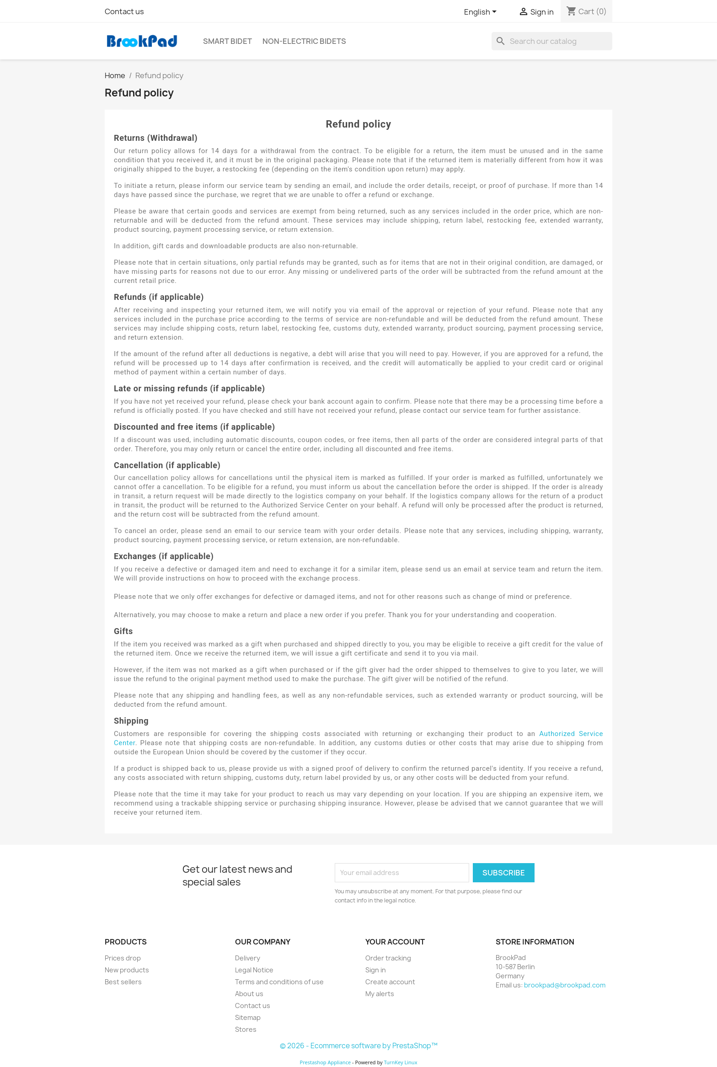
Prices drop (123, 958)
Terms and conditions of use (279, 981)
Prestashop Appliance (325, 1062)
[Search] (552, 41)
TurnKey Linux (400, 1062)
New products (127, 970)
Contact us (124, 11)
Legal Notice (254, 970)
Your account (395, 942)
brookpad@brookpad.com (564, 985)
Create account (390, 981)
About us (249, 993)
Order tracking (388, 958)
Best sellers (123, 981)
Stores (246, 1029)
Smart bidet (227, 41)
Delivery (247, 958)
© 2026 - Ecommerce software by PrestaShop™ (359, 1046)
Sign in (375, 970)
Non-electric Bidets (304, 41)
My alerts (379, 993)
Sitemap (248, 1017)
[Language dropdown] (482, 12)
